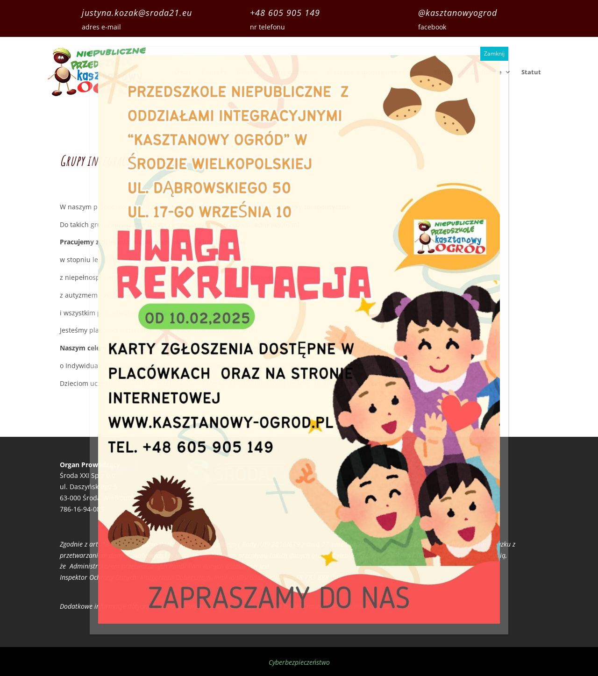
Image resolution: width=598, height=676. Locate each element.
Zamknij (494, 53)
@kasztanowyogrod (457, 12)
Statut (531, 72)
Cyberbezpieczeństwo (299, 662)
